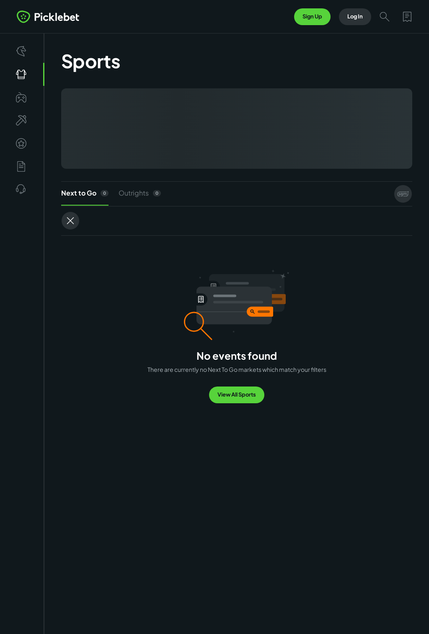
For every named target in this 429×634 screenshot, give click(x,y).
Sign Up (312, 16)
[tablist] (236, 193)
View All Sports (236, 394)
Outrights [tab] (140, 192)
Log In (355, 16)
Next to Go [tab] (85, 197)
